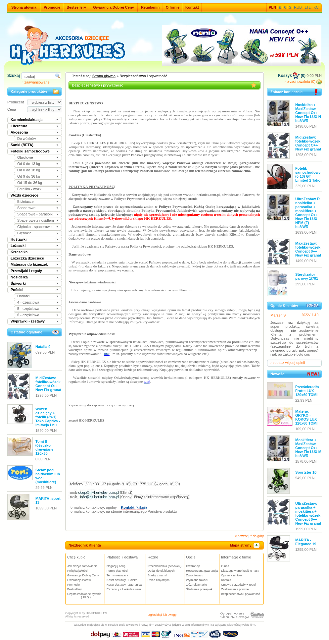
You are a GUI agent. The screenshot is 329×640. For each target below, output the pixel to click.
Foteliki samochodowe (30, 151)
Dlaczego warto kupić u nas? (240, 570)
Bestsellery (76, 7)
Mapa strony (245, 545)
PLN (272, 7)
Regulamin (150, 7)
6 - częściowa (28, 315)
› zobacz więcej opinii (287, 363)
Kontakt (192, 7)
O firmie (173, 7)
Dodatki (23, 296)
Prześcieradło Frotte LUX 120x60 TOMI (307, 391)
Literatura (19, 126)
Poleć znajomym (158, 580)
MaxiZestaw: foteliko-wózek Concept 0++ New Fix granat (308, 249)
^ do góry (257, 536)
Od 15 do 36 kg (29, 183)
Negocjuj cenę (116, 566)
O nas (225, 566)
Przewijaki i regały (26, 271)
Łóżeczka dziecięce (27, 258)
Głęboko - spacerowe (34, 227)
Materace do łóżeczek (29, 264)
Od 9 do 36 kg (28, 176)
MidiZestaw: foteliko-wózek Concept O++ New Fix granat (48, 384)
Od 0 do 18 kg (28, 170)
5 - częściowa (28, 309)
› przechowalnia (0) (303, 82)
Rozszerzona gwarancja (202, 570)
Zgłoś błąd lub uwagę (162, 614)
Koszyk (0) (292, 75)
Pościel (17, 290)
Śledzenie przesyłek (199, 589)
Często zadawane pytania (86, 595)
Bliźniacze (25, 202)
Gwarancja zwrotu (79, 580)
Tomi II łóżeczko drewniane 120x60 (44, 447)
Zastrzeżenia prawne (235, 589)
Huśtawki (18, 239)
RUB (298, 7)
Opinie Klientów (231, 575)
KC (315, 7)
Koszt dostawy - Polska (122, 580)
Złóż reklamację (196, 584)
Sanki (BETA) (22, 145)
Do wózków (26, 139)
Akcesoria (19, 132)
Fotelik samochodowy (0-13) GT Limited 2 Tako (307, 174)
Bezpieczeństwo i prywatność (240, 594)
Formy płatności (117, 570)
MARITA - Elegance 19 (305, 542)
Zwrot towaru (194, 575)
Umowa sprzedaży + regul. (239, 584)
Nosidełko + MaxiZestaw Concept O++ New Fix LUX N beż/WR (308, 113)
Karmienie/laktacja (27, 120)
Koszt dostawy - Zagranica (124, 584)
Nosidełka (19, 277)
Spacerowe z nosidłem (35, 220)
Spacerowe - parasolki (35, 214)
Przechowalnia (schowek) (164, 566)
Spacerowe (26, 208)
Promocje (52, 7)
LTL (308, 7)
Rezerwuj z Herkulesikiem (124, 589)
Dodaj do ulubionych (161, 570)
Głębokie (24, 233)
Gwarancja (193, 566)
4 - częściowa (28, 302)
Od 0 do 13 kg (28, 164)
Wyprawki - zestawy (28, 321)
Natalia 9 (42, 347)
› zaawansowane (36, 82)
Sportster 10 (305, 472)
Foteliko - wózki (29, 189)
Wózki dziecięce (24, 195)
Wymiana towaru (197, 580)
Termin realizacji (117, 575)
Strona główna (23, 7)
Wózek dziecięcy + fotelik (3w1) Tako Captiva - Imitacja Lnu (47, 417)
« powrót (241, 536)
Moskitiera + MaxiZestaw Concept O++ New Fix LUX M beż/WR (308, 448)
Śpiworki (18, 283)
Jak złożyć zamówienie (82, 566)
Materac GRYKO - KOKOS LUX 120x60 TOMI (306, 417)
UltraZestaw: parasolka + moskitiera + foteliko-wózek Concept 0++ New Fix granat (308, 513)
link (107, 354)
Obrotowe (25, 157)
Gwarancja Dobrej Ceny (113, 7)
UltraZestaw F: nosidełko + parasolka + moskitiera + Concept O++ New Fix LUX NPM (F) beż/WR (307, 213)
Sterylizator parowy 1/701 (306, 276)
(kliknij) (134, 507)
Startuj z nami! (157, 575)
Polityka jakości (77, 570)
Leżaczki (18, 246)
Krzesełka (19, 252)
